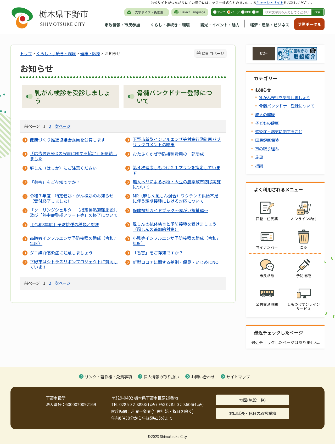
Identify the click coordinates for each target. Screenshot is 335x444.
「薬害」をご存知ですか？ (55, 182)
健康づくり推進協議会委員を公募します (67, 139)
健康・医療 (90, 53)
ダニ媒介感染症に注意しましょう (61, 252)
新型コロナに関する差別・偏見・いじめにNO (176, 262)
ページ (235, 12)
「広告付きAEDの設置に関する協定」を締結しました (73, 156)
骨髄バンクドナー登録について (286, 106)
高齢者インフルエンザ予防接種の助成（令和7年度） (73, 240)
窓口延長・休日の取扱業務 (252, 413)
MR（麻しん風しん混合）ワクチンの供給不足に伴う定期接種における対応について (175, 198)
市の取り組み (267, 148)
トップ (26, 53)
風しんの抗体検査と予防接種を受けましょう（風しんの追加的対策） (174, 226)
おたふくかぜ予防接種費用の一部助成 (168, 153)
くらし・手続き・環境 (170, 24)
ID (257, 12)
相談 (259, 165)
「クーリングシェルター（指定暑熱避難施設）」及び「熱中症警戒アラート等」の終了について (74, 212)
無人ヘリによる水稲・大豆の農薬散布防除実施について (177, 184)
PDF (248, 12)
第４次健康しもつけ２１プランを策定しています (176, 170)
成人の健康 (265, 114)
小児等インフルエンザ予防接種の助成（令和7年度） (176, 240)
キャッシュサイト (269, 2)
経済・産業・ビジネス (269, 24)
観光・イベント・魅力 (219, 24)
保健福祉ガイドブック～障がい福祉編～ (170, 210)
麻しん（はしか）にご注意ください (63, 167)
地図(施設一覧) (252, 400)
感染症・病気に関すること (278, 131)
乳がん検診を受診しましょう (284, 97)
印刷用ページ (213, 53)
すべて (221, 12)
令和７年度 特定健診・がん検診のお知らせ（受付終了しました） (72, 198)
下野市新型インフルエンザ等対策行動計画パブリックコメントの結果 (177, 141)
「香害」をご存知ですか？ (158, 252)
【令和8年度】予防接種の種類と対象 (64, 224)
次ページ (62, 126)
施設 (259, 157)
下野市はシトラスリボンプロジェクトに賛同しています (74, 264)
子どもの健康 (267, 123)
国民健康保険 (267, 140)
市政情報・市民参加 (122, 24)
